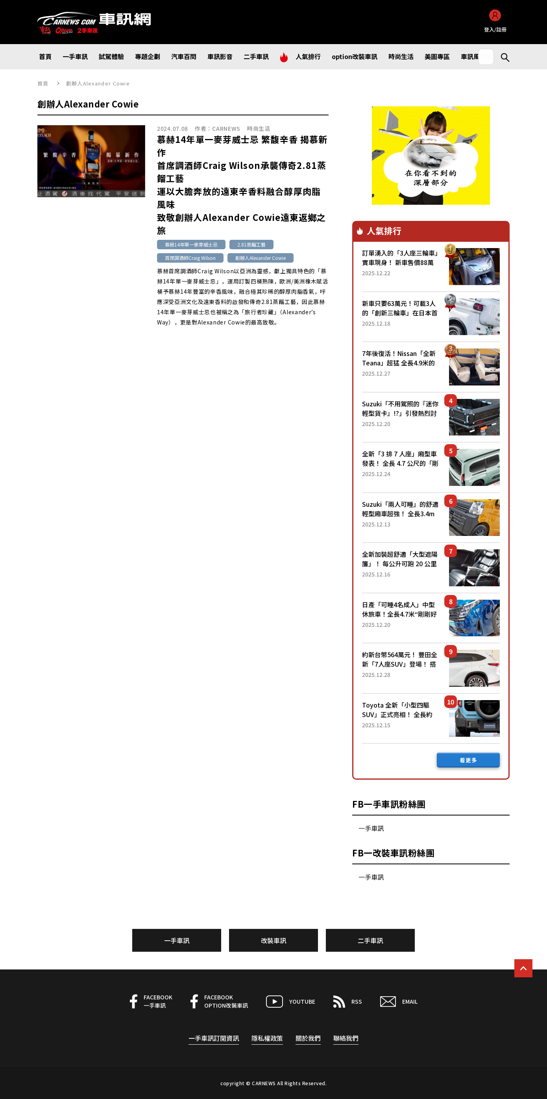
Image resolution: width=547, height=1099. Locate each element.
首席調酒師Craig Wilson (190, 257)
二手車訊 (370, 940)
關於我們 (308, 1038)
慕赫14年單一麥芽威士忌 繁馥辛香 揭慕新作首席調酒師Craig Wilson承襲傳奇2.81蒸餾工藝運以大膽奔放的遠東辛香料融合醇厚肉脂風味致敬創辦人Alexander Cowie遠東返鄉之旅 (242, 184)
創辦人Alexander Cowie (260, 257)
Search (502, 56)
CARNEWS (226, 128)
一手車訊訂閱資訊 (213, 1038)
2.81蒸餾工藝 (251, 244)
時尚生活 (258, 128)
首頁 (43, 83)
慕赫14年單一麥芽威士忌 (191, 244)
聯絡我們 (346, 1038)
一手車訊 (371, 828)
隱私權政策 (267, 1038)
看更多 (468, 760)
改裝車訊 (273, 940)
